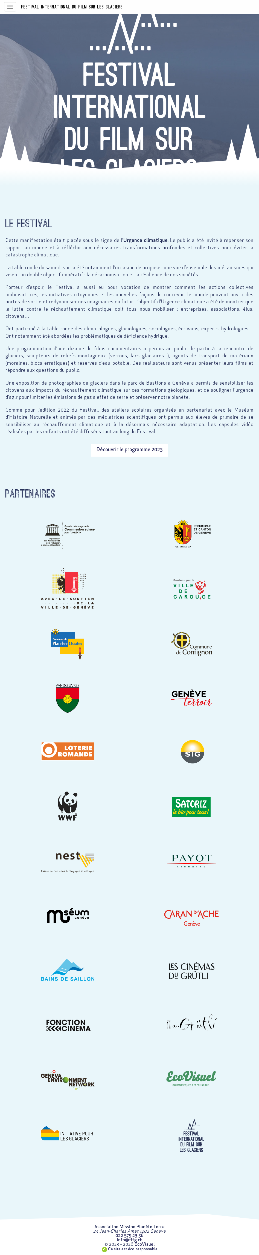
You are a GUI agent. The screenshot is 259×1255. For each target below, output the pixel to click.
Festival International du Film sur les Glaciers (72, 7)
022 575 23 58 (129, 1236)
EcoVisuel (145, 1244)
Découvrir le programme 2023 (130, 450)
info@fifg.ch (129, 1240)
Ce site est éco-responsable (133, 1249)
